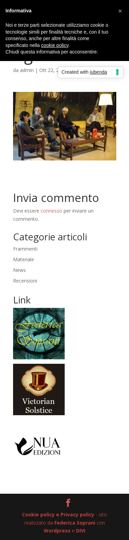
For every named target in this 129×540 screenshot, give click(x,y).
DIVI (80, 530)
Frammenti (25, 248)
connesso (51, 210)
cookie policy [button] (54, 45)
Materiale (23, 259)
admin (27, 70)
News (19, 270)
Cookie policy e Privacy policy (58, 514)
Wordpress (57, 530)
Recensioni (25, 280)
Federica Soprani (74, 522)
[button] (120, 10)
